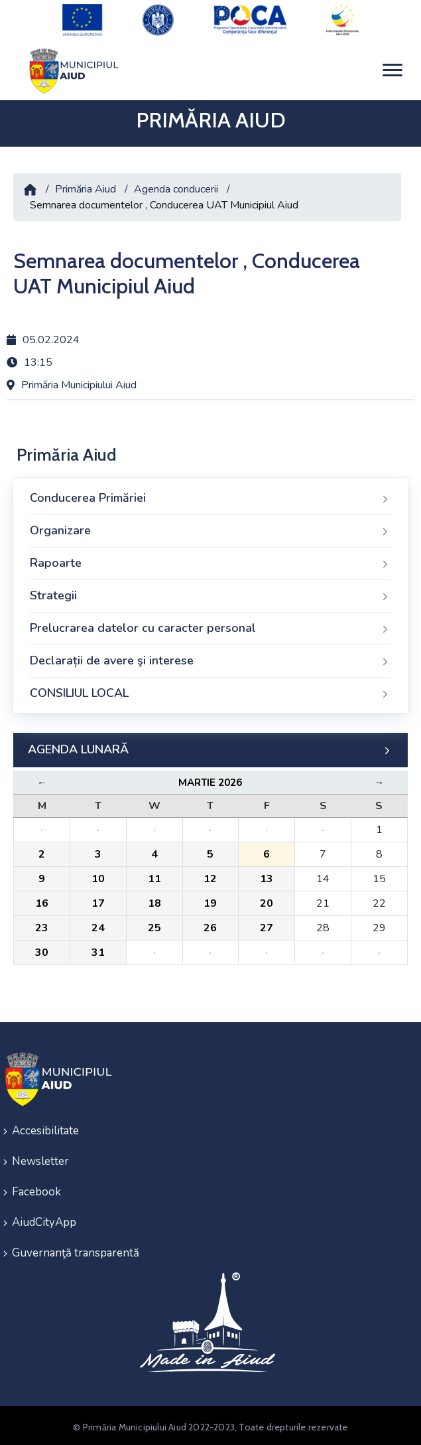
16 (41, 900)
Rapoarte (210, 560)
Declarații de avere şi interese (210, 657)
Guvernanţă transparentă (75, 1249)
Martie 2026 (210, 779)
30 (41, 949)
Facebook (36, 1188)
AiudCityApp (44, 1219)
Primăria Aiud (85, 185)
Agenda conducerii (176, 185)
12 (210, 875)
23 (41, 924)
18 (154, 900)
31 (98, 949)
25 (154, 924)
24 (98, 924)
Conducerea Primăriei (210, 495)
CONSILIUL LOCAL (210, 690)
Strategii (210, 592)
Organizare (210, 527)
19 (210, 900)
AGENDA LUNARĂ (210, 746)
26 (210, 924)
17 (98, 900)
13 (266, 875)
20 (266, 900)
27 (266, 924)
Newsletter (40, 1158)
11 (154, 875)
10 (98, 875)
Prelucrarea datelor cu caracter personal (210, 625)
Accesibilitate (45, 1127)
